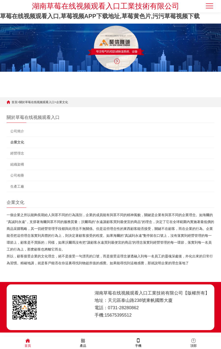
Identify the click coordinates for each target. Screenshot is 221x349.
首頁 (14, 102)
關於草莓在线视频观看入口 (37, 102)
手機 (138, 342)
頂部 (193, 342)
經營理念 (17, 153)
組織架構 (17, 164)
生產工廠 (17, 186)
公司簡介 (17, 131)
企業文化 (62, 102)
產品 (83, 342)
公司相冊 (17, 175)
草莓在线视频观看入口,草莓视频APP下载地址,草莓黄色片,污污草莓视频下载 (100, 16)
